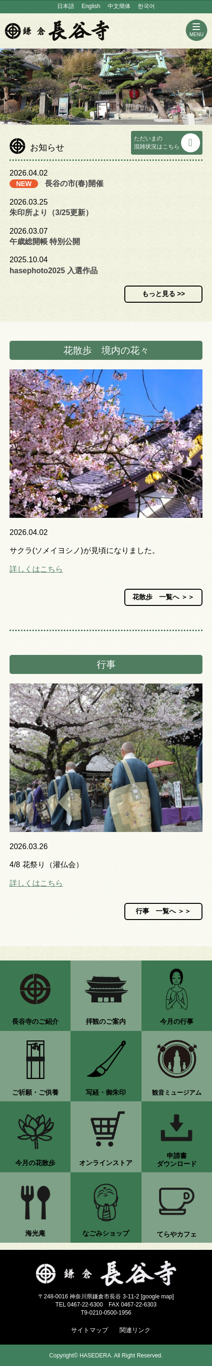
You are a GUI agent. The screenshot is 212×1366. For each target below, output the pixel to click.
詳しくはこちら (36, 569)
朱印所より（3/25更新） (51, 212)
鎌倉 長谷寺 (57, 30)
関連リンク (135, 1330)
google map (157, 1296)
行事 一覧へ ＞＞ (163, 911)
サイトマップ (89, 1330)
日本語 (65, 6)
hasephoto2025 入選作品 (54, 271)
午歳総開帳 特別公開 (45, 242)
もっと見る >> (163, 293)
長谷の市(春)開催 (74, 183)
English (90, 6)
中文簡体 (119, 6)
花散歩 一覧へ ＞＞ (163, 597)
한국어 (146, 6)
